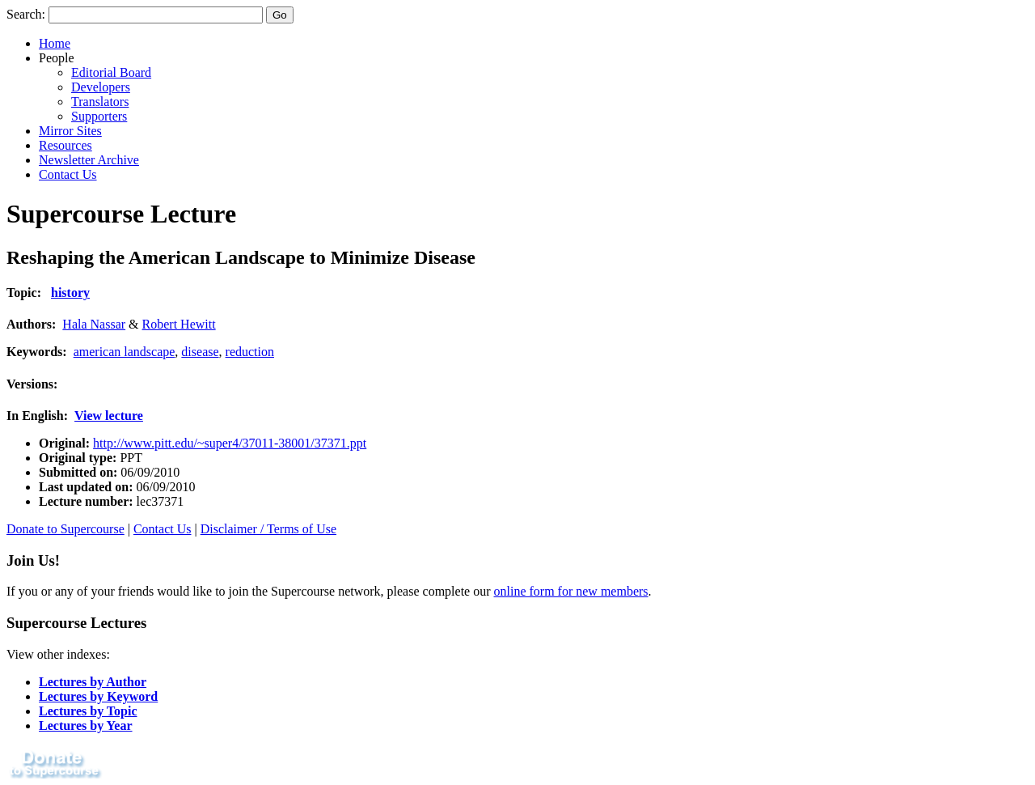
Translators (100, 101)
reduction (250, 352)
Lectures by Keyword (98, 696)
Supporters (99, 116)
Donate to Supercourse (65, 529)
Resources (65, 145)
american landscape (124, 352)
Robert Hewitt (179, 324)
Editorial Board (111, 72)
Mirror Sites (70, 131)
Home (54, 43)
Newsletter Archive (89, 160)
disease (199, 352)
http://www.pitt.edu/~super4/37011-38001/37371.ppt (229, 443)
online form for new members (571, 591)
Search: (25, 14)
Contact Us (68, 174)
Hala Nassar (93, 324)
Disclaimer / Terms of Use (268, 529)
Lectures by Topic (88, 711)
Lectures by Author (92, 682)
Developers (100, 87)
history (70, 292)
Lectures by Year (86, 725)
